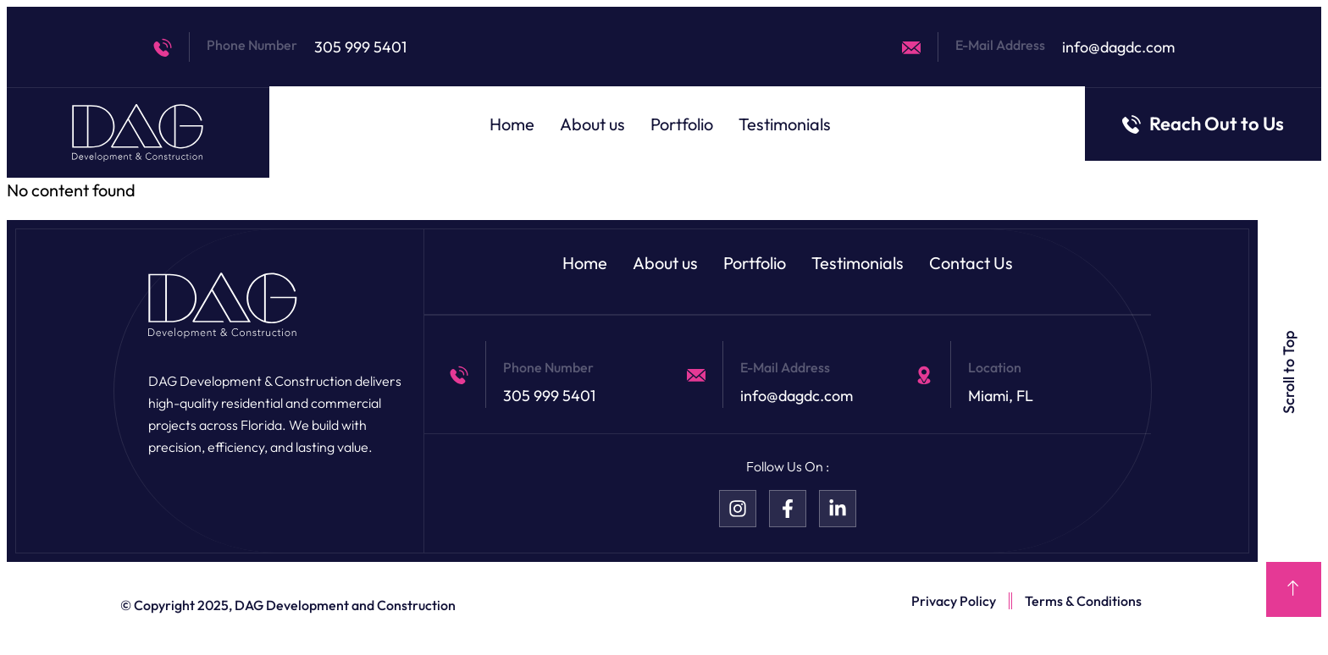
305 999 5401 (360, 47)
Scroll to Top (1289, 372)
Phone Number (252, 44)
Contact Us (971, 262)
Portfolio (681, 124)
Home (512, 124)
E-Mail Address (1000, 44)
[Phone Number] (162, 47)
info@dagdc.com (1118, 47)
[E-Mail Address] (911, 47)
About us (592, 124)
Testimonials (785, 124)
